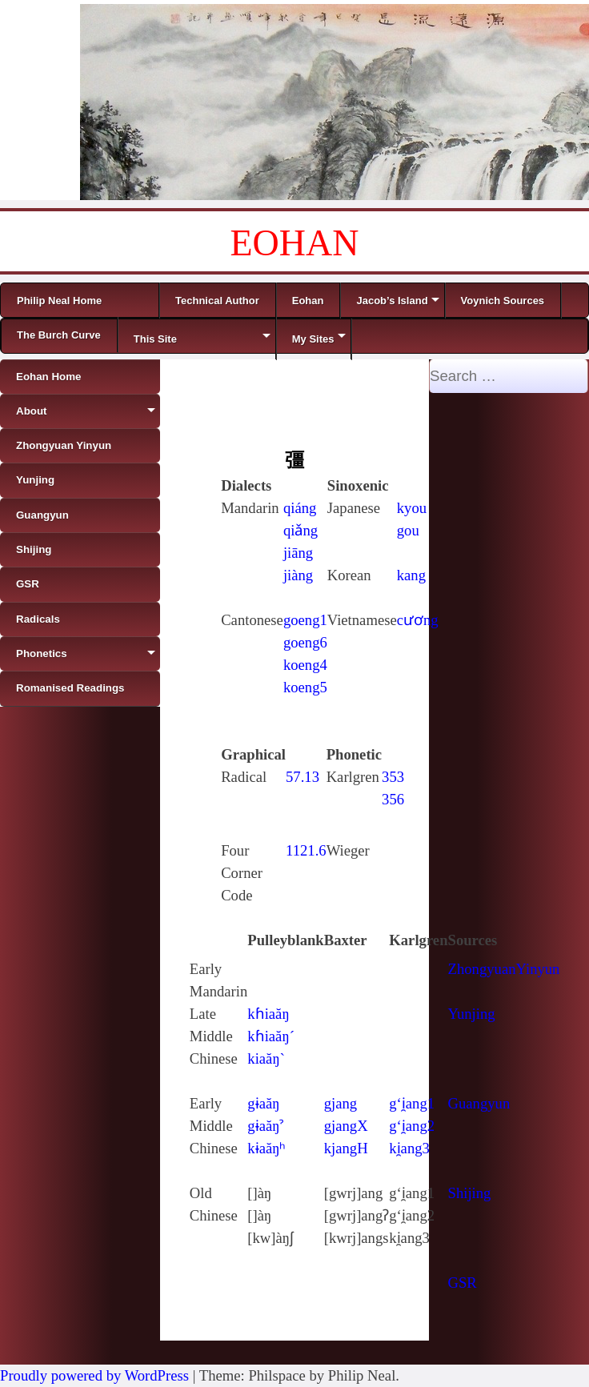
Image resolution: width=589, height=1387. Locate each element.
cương (418, 619)
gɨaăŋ (263, 1103)
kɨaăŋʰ (266, 1148)
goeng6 (305, 642)
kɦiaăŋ (268, 1013)
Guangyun (479, 1103)
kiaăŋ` (266, 1058)
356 (393, 799)
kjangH (346, 1148)
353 (393, 776)
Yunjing (471, 1013)
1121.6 (306, 850)
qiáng (299, 507)
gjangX (346, 1125)
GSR (462, 1282)
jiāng (298, 552)
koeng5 (305, 687)
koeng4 (305, 664)
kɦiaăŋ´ (270, 1036)
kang (411, 575)
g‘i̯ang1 (412, 1103)
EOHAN (294, 242)
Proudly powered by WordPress (94, 1375)
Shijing (469, 1193)
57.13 (302, 776)
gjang (340, 1103)
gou (408, 530)
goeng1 (305, 619)
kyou (412, 507)
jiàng (298, 575)
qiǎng (300, 530)
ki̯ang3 (409, 1148)
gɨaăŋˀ (265, 1125)
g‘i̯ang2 (412, 1125)
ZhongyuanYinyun (504, 968)
